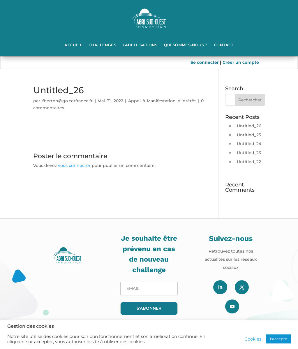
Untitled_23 (249, 152)
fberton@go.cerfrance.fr (67, 100)
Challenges (102, 45)
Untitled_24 (249, 143)
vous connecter (74, 165)
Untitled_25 (249, 135)
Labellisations (140, 45)
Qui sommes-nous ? (185, 45)
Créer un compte (241, 62)
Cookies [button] (252, 339)
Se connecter (205, 62)
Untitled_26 (249, 125)
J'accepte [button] (278, 338)
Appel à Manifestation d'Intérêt (162, 100)
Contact (223, 45)
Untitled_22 (249, 161)
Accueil (73, 45)
